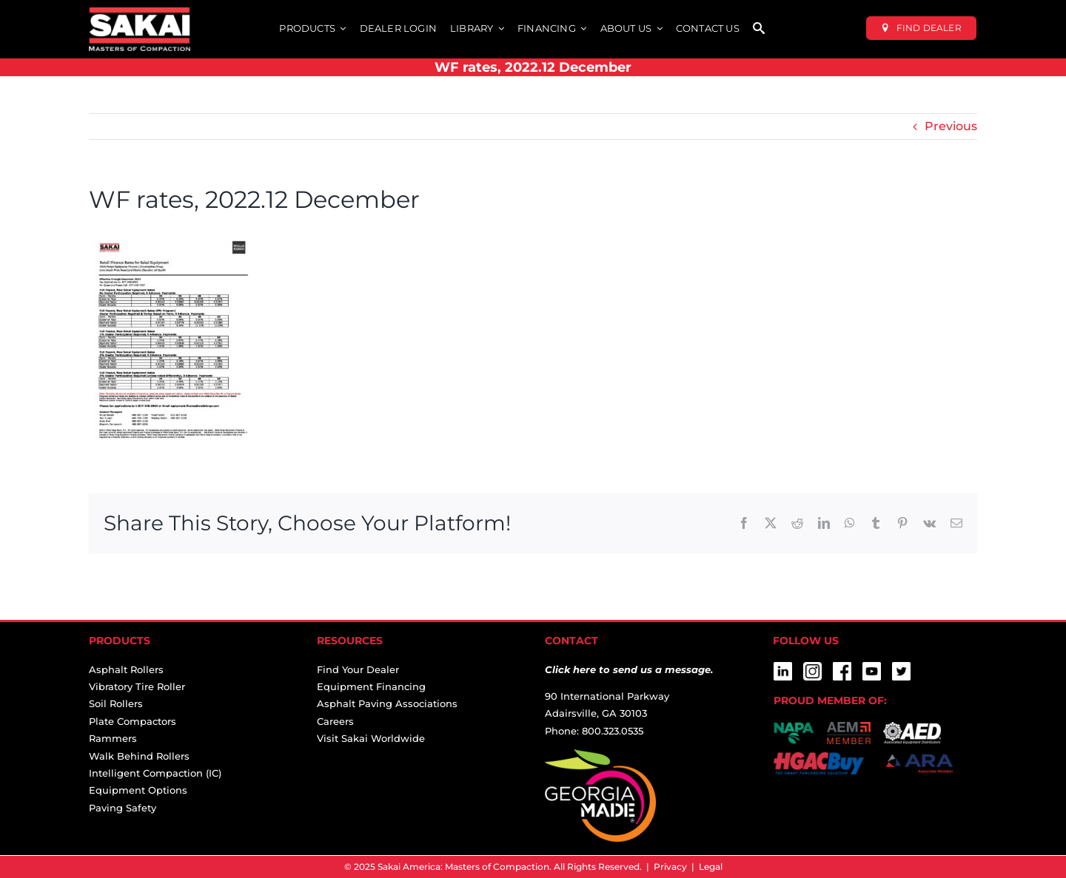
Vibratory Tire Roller (137, 686)
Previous (951, 126)
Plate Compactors (132, 721)
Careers (335, 721)
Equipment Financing (371, 686)
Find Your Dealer (358, 669)
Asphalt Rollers (126, 669)
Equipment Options (138, 790)
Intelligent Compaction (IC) (155, 773)
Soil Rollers (116, 703)
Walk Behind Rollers (139, 756)
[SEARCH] (759, 29)
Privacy (670, 866)
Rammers (113, 738)
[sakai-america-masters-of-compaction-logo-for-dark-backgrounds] (139, 13)
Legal (711, 866)
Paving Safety (122, 808)
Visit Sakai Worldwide (371, 738)
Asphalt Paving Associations (387, 703)
